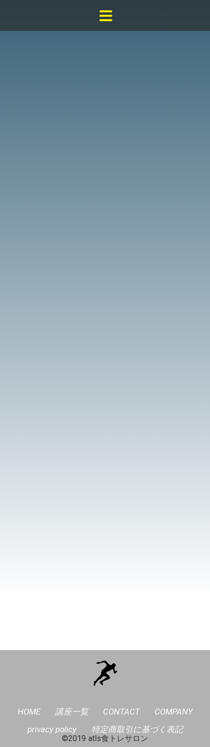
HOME (29, 712)
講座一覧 (71, 712)
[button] (106, 16)
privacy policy (52, 729)
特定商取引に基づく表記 (137, 729)
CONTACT (121, 712)
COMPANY (174, 712)
